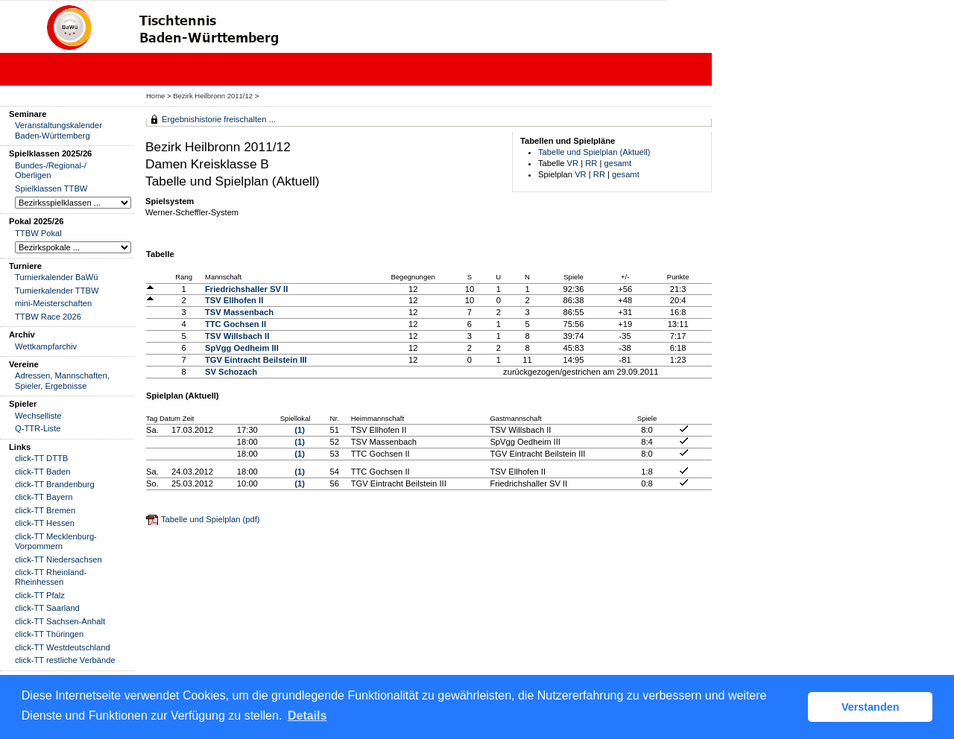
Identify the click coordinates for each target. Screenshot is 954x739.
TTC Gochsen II (235, 324)
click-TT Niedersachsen (58, 559)
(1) (299, 429)
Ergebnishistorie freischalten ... (219, 119)
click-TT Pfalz (40, 595)
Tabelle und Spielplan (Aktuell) (594, 152)
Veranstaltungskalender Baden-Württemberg (58, 130)
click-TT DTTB (41, 458)
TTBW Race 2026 (48, 316)
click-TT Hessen (45, 522)
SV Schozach (231, 371)
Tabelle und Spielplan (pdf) (210, 519)
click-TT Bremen (45, 510)
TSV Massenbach (239, 312)
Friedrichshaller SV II (246, 289)
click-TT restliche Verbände (65, 660)
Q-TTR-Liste (38, 428)
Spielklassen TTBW (51, 188)
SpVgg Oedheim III (242, 347)
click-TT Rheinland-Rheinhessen (50, 577)
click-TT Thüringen (49, 633)
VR (573, 163)
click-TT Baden (42, 471)
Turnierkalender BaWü (56, 277)
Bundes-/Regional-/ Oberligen (50, 170)
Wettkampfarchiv (46, 346)
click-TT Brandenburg (55, 484)
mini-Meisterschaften (53, 303)
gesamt (618, 163)
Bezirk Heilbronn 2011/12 (214, 96)
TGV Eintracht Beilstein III (256, 359)
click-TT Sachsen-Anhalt (60, 621)
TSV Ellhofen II (234, 300)
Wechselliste (38, 415)
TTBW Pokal (38, 233)
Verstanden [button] (870, 707)
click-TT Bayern (44, 496)
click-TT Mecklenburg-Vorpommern (56, 541)
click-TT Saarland (47, 607)
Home (155, 96)
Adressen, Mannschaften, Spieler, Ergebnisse (62, 380)
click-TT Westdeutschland (62, 647)
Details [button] (307, 715)
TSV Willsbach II (237, 336)
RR (591, 163)
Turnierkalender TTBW (57, 290)
